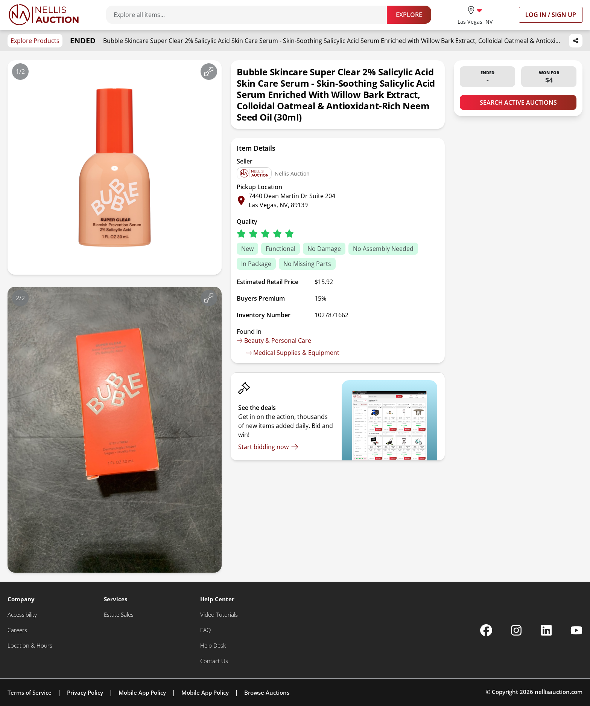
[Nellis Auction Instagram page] (516, 630)
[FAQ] (205, 630)
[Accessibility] (22, 615)
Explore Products (35, 41)
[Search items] (250, 15)
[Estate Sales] (119, 615)
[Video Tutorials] (219, 615)
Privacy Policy (85, 692)
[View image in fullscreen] (209, 71)
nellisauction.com (558, 691)
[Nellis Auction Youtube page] (576, 630)
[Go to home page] (44, 14)
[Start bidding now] (268, 446)
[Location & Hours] (30, 645)
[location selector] (475, 14)
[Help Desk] (213, 645)
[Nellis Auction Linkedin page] (546, 630)
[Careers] (17, 630)
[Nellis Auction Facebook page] (486, 630)
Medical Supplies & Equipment (292, 352)
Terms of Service (30, 692)
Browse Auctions (266, 692)
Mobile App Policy (142, 692)
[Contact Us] (214, 661)
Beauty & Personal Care (274, 340)
